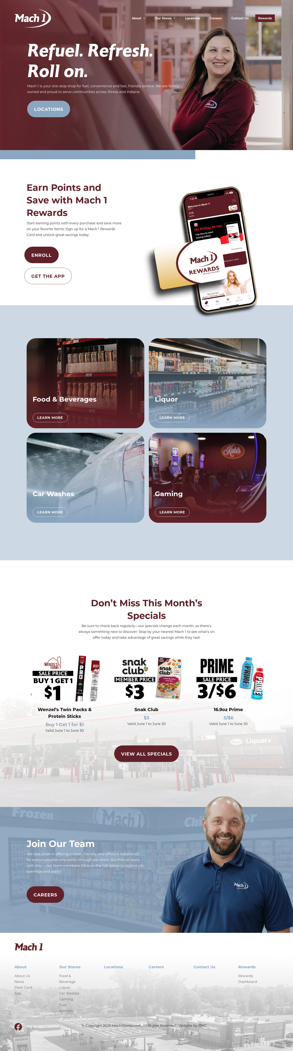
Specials (66, 1010)
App (17, 993)
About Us (22, 976)
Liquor (64, 987)
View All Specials (146, 754)
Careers (216, 18)
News (19, 981)
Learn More (50, 417)
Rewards (265, 18)
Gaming (66, 999)
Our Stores (165, 18)
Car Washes (69, 993)
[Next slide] (262, 694)
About (138, 18)
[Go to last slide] (31, 694)
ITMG (202, 1025)
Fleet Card (23, 987)
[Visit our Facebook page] (18, 1028)
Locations (192, 18)
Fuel (63, 1005)
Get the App (48, 276)
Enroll (41, 255)
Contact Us (240, 18)
